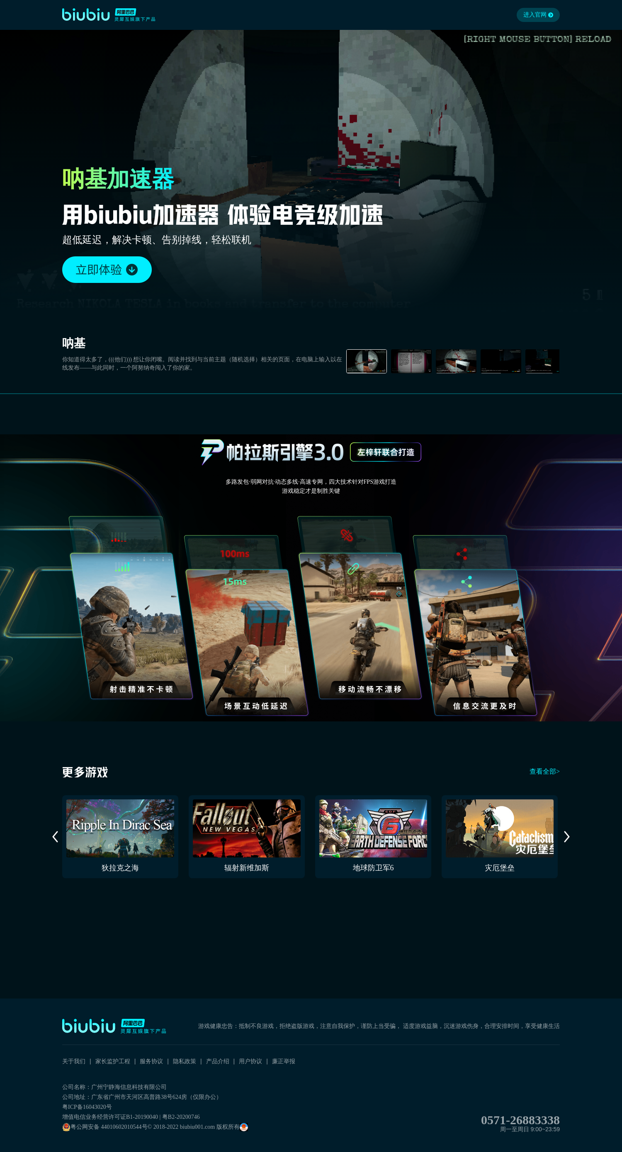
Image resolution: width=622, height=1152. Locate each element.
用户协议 (250, 1061)
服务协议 (151, 1061)
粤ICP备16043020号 (87, 1107)
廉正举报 (283, 1061)
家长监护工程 (112, 1061)
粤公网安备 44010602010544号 (105, 1127)
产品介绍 (217, 1061)
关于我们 (73, 1061)
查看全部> (545, 771)
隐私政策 (184, 1061)
